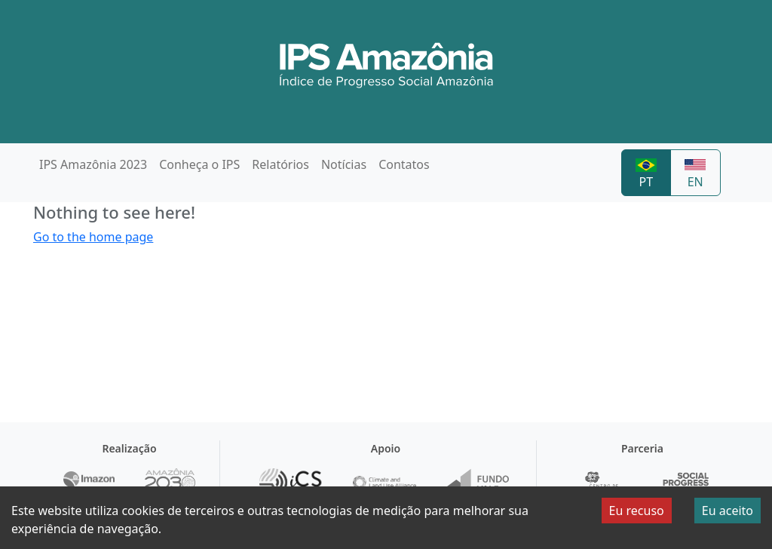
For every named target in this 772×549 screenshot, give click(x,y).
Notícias (343, 164)
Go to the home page (93, 236)
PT (646, 174)
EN (695, 174)
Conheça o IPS (199, 164)
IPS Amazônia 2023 (93, 164)
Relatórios (280, 164)
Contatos (404, 164)
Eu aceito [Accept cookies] (727, 510)
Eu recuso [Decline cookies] (636, 510)
